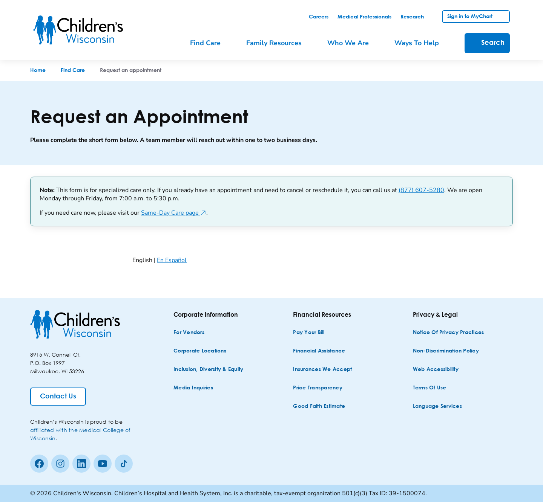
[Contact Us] (58, 397)
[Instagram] (60, 464)
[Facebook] (39, 464)
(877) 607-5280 (421, 190)
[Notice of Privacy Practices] (448, 333)
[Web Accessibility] (436, 370)
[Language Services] (437, 406)
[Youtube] (103, 464)
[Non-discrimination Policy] (446, 351)
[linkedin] (81, 464)
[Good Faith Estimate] (319, 406)
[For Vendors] (188, 333)
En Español (172, 260)
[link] (318, 17)
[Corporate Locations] (199, 351)
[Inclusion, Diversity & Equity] (208, 370)
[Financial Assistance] (319, 351)
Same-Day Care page (173, 213)
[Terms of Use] (429, 388)
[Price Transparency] (317, 388)
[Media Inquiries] (193, 388)
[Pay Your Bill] (308, 333)
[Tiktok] (124, 464)
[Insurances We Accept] (322, 370)
